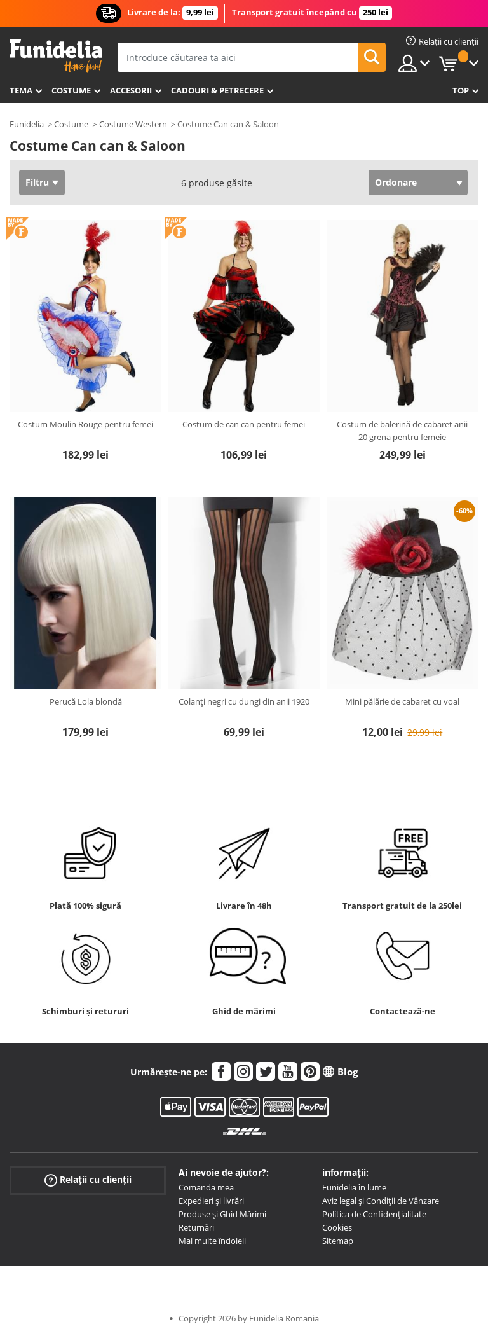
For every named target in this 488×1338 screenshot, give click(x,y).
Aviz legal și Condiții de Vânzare (380, 1200)
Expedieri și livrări (211, 1200)
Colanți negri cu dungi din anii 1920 (244, 701)
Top (460, 90)
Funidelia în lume (354, 1187)
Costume (71, 90)
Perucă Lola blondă (86, 701)
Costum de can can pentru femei (243, 424)
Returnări (196, 1227)
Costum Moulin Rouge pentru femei (85, 424)
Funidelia (27, 124)
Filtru (37, 182)
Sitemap (337, 1240)
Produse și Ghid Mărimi (222, 1214)
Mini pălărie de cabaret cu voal (402, 701)
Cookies (337, 1227)
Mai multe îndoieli (212, 1240)
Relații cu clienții (88, 1180)
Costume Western (133, 124)
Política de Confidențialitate (374, 1214)
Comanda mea (206, 1187)
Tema (21, 90)
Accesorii (131, 90)
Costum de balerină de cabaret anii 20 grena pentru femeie (402, 430)
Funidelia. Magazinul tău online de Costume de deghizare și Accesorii (56, 56)
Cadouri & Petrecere (217, 90)
